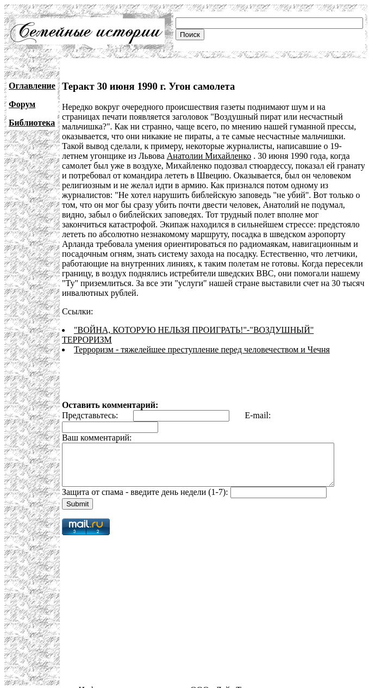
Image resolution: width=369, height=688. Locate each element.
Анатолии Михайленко (143, 155)
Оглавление (32, 85)
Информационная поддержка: (135, 678)
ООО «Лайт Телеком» (230, 678)
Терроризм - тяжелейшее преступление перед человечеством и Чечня (202, 329)
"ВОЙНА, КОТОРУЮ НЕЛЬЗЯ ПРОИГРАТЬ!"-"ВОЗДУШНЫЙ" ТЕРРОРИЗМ (220, 320)
